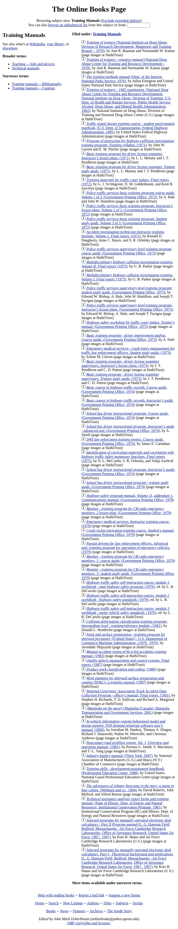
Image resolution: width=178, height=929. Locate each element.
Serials (138, 903)
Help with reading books (56, 895)
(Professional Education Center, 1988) (123, 771)
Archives (96, 911)
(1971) (127, 143)
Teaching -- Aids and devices (33, 64)
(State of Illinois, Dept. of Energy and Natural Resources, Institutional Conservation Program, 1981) (124, 803)
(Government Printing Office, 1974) (124, 389)
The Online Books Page (89, 9)
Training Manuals (107, 34)
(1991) (125, 693)
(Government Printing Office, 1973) (126, 251)
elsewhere (10, 48)
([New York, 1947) (119, 756)
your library (55, 44)
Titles (107, 903)
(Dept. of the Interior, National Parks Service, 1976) (122, 79)
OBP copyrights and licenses (88, 923)
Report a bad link (91, 895)
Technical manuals (25, 68)
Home (39, 903)
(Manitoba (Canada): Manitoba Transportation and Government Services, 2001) (125, 710)
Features (79, 911)
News (64, 911)
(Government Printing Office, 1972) (128, 195)
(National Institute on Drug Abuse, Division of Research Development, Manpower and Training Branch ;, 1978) (126, 46)
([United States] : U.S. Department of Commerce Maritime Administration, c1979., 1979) (124, 638)
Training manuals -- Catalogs (33, 88)
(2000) (123, 725)
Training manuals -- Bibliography (37, 84)
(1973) (122, 234)
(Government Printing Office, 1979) (126, 511)
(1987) (122, 680)
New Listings (73, 903)
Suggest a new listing (124, 895)
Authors (93, 903)
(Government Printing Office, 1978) (127, 498)
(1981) (124, 623)
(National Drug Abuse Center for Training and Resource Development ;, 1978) (124, 64)
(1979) (125, 547)
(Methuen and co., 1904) (127, 788)
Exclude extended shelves (121, 21)
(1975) (127, 456)
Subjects (122, 903)
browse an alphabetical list (67, 25)
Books (51, 911)
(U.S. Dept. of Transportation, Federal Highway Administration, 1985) (128, 128)
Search (54, 903)
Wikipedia (37, 44)
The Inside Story (119, 911)
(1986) (121, 669)
